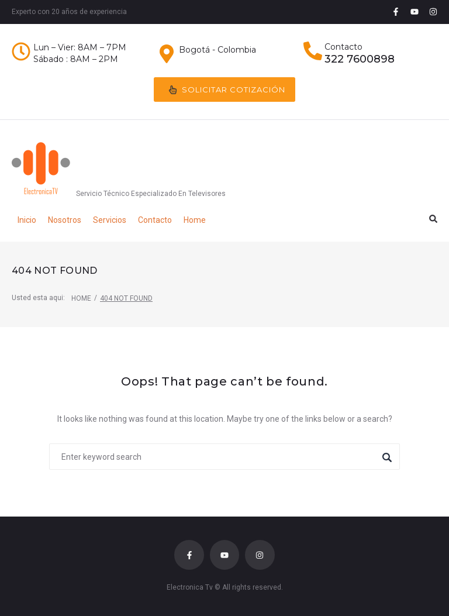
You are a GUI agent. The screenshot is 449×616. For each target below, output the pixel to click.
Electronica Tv (190, 587)
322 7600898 (359, 59)
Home (81, 298)
